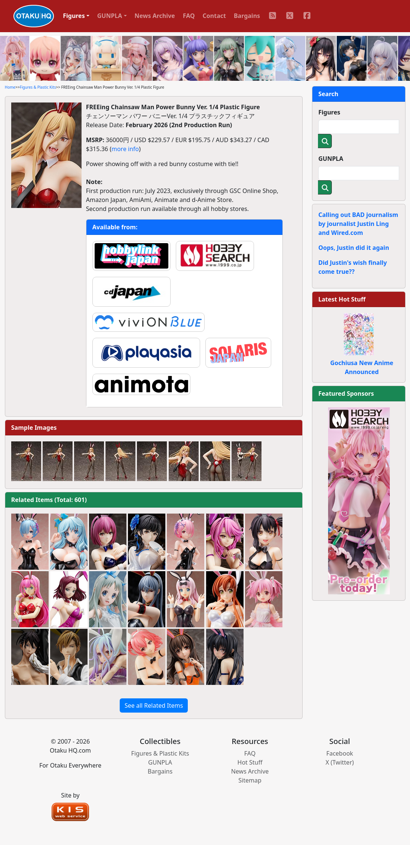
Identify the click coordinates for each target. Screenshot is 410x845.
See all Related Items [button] (154, 705)
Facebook (339, 753)
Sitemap (249, 780)
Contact (214, 16)
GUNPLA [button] (109, 16)
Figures (329, 112)
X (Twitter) (339, 762)
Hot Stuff (250, 762)
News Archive (155, 16)
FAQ (189, 16)
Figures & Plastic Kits (38, 87)
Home (10, 87)
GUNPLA (330, 158)
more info (125, 149)
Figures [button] (74, 16)
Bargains (247, 16)
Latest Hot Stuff (341, 299)
